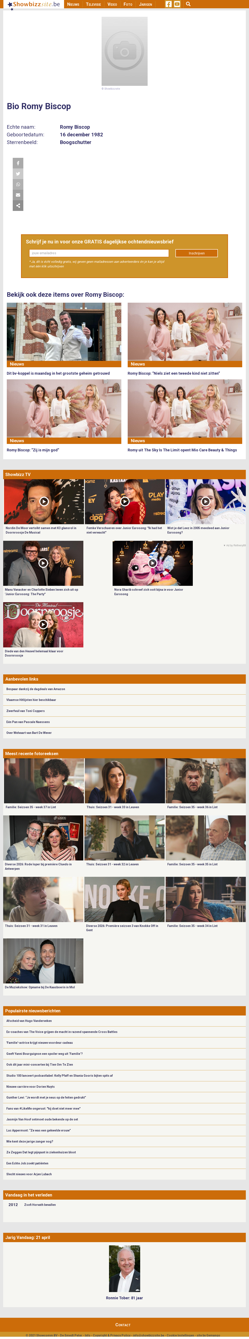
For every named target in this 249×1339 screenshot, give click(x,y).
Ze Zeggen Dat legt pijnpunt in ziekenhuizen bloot (41, 1152)
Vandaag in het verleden (28, 1195)
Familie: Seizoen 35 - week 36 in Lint (192, 807)
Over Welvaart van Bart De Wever (29, 732)
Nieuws (73, 4)
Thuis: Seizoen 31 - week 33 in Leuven (113, 807)
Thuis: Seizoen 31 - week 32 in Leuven (112, 864)
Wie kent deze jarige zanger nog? (29, 1141)
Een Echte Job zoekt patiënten (27, 1163)
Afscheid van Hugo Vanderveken (29, 1021)
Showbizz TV (18, 474)
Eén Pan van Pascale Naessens (28, 722)
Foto (128, 4)
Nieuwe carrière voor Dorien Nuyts (30, 1086)
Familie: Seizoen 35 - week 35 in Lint (192, 864)
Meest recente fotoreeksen (31, 753)
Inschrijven (197, 253)
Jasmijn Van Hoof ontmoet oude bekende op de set (42, 1119)
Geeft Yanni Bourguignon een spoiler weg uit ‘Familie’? (44, 1053)
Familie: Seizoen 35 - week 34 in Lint (192, 926)
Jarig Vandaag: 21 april (27, 1237)
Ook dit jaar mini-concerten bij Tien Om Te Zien (39, 1064)
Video (112, 4)
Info (87, 1335)
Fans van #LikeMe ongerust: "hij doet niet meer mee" (43, 1108)
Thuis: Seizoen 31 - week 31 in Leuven (31, 926)
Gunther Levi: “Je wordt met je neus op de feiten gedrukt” (46, 1097)
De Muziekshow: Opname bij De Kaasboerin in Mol (40, 987)
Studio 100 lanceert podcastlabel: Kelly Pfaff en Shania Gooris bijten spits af (59, 1075)
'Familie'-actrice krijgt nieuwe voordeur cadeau (39, 1042)
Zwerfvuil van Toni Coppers (25, 711)
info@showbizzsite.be (148, 1335)
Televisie (93, 4)
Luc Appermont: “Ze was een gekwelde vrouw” (38, 1130)
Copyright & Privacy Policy (111, 1335)
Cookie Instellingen (180, 1335)
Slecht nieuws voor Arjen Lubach (29, 1174)
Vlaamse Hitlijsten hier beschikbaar (31, 700)
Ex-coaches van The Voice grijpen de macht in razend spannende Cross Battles (62, 1032)
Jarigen (145, 4)
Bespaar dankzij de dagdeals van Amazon (35, 689)
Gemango (213, 1335)
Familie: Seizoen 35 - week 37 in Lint (31, 807)
